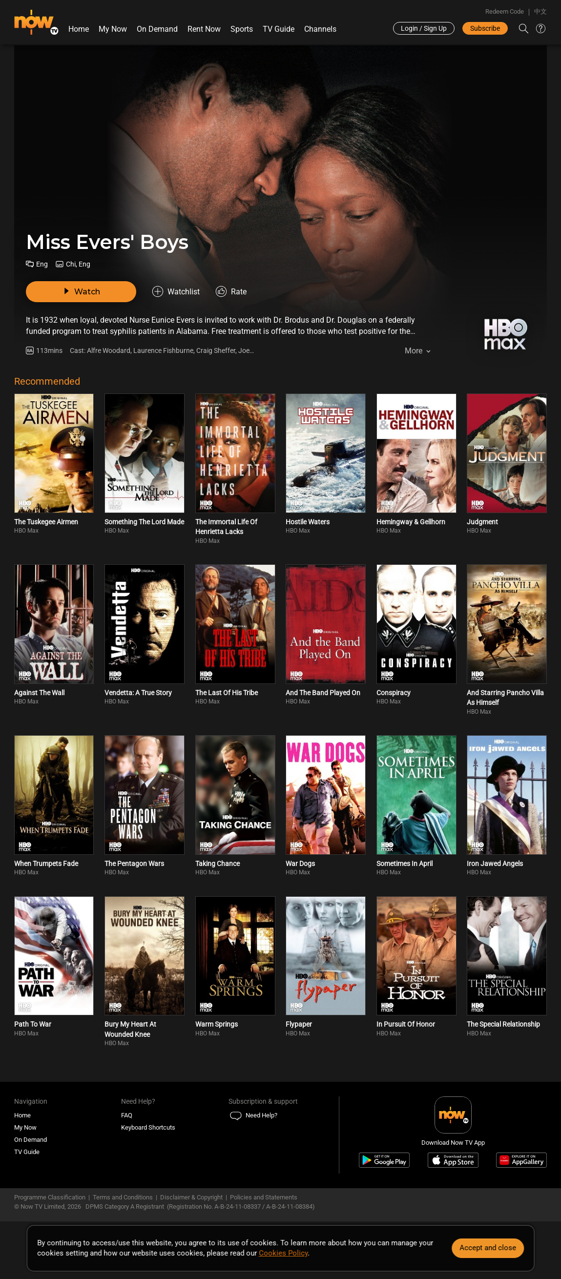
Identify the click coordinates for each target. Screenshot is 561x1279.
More (413, 350)
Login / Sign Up (424, 28)
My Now (113, 29)
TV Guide (278, 29)
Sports (241, 29)
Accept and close (487, 1247)
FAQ (126, 1115)
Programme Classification (49, 1197)
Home (78, 29)
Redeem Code (504, 11)
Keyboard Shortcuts (148, 1127)
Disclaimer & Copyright (191, 1197)
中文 (540, 11)
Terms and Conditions (123, 1197)
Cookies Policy (283, 1253)
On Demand (157, 29)
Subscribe (485, 28)
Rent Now (204, 29)
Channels (320, 29)
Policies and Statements (263, 1197)
